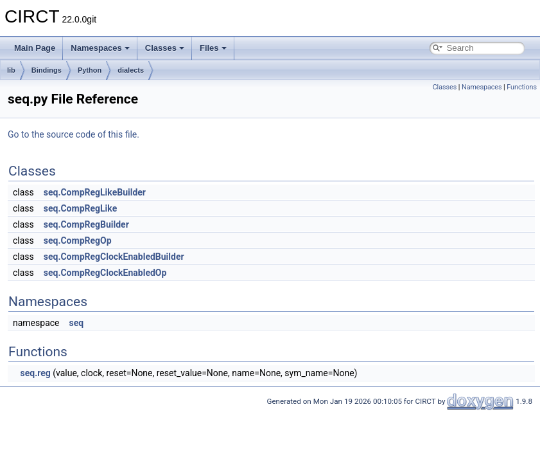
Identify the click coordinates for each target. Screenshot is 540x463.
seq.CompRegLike (80, 208)
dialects (131, 70)
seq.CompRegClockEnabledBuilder (114, 256)
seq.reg (35, 373)
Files (213, 48)
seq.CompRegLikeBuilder (95, 192)
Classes (164, 48)
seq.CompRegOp (78, 240)
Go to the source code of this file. (73, 134)
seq (76, 323)
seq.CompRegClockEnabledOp (105, 273)
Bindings (46, 70)
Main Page (34, 48)
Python (89, 70)
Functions (522, 87)
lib (11, 70)
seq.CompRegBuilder (86, 224)
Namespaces (100, 48)
